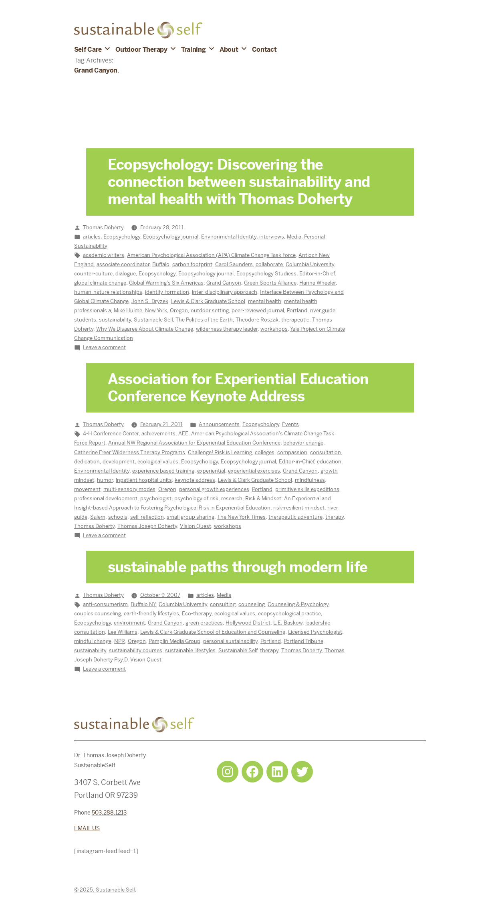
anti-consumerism (105, 604)
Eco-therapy (197, 613)
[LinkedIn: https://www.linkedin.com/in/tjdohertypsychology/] (277, 772)
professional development (105, 498)
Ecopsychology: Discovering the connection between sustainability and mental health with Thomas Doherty (239, 182)
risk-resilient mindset (299, 507)
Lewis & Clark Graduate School (208, 301)
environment (129, 622)
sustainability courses (135, 650)
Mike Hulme (128, 310)
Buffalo (160, 264)
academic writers (103, 255)
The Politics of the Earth (204, 319)
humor (105, 480)
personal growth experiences (214, 489)
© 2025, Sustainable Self (104, 889)
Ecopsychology (121, 236)
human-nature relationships (108, 292)
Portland (297, 310)
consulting (223, 604)
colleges (264, 452)
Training (193, 49)
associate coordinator (123, 264)
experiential (211, 470)
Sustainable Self (153, 319)
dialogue (125, 273)
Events (290, 424)
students (85, 319)
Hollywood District (248, 622)
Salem (97, 517)
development (119, 461)
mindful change (92, 641)
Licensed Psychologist (315, 632)
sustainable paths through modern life (237, 567)
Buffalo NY (143, 604)
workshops (274, 329)
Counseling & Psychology (298, 604)
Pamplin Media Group (174, 641)
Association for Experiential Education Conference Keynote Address (238, 387)
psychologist (155, 498)
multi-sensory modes (129, 489)
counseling (251, 604)
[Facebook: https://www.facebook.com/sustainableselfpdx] (252, 772)
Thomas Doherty (103, 227)
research (231, 498)
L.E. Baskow (287, 622)
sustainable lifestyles (190, 650)
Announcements (219, 424)
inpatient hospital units (144, 480)
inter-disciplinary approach (224, 292)
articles (92, 236)
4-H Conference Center (111, 433)
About (229, 49)
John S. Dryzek (149, 301)
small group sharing (190, 517)
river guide (322, 310)
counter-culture (93, 273)
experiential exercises (254, 470)
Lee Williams (122, 632)
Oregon (179, 310)
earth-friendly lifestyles (151, 613)
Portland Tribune (303, 641)
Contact (264, 49)
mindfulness (310, 480)
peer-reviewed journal (258, 310)
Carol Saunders (234, 264)
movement (87, 489)
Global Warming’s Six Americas (166, 282)
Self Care (88, 49)
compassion (292, 452)
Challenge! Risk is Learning (220, 452)
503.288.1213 (109, 812)
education (329, 461)
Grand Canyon (223, 282)
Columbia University (310, 264)
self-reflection (147, 517)
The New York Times (241, 517)
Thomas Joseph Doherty (147, 526)
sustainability (115, 319)
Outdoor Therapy (141, 49)
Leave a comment (104, 347)
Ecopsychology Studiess (266, 273)
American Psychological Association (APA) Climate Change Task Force (211, 255)
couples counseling (97, 613)
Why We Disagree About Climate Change (144, 329)
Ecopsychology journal (170, 236)
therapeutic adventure (295, 517)
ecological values (157, 461)
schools (117, 517)
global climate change (100, 282)
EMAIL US (87, 828)
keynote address (195, 480)
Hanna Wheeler (317, 282)
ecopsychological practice (289, 613)
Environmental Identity (228, 236)
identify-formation (167, 292)
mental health (264, 301)
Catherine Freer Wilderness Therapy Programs (129, 452)
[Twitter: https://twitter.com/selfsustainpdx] (302, 772)
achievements (158, 433)
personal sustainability (230, 641)
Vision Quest (195, 526)
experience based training (163, 470)
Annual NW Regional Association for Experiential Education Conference (194, 442)
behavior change (303, 442)
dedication (87, 461)
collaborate (269, 264)
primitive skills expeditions (307, 489)
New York (156, 310)
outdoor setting (210, 310)
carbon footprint (192, 264)
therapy (334, 517)
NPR (119, 641)
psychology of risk (196, 498)
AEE (183, 433)
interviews (271, 236)
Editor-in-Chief (317, 273)
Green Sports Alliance (270, 282)
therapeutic (295, 319)
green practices (204, 622)
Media (294, 236)
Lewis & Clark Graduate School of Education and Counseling (212, 632)
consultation (325, 452)
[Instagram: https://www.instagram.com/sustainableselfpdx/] (227, 772)
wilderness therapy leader (227, 329)
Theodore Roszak (257, 319)
